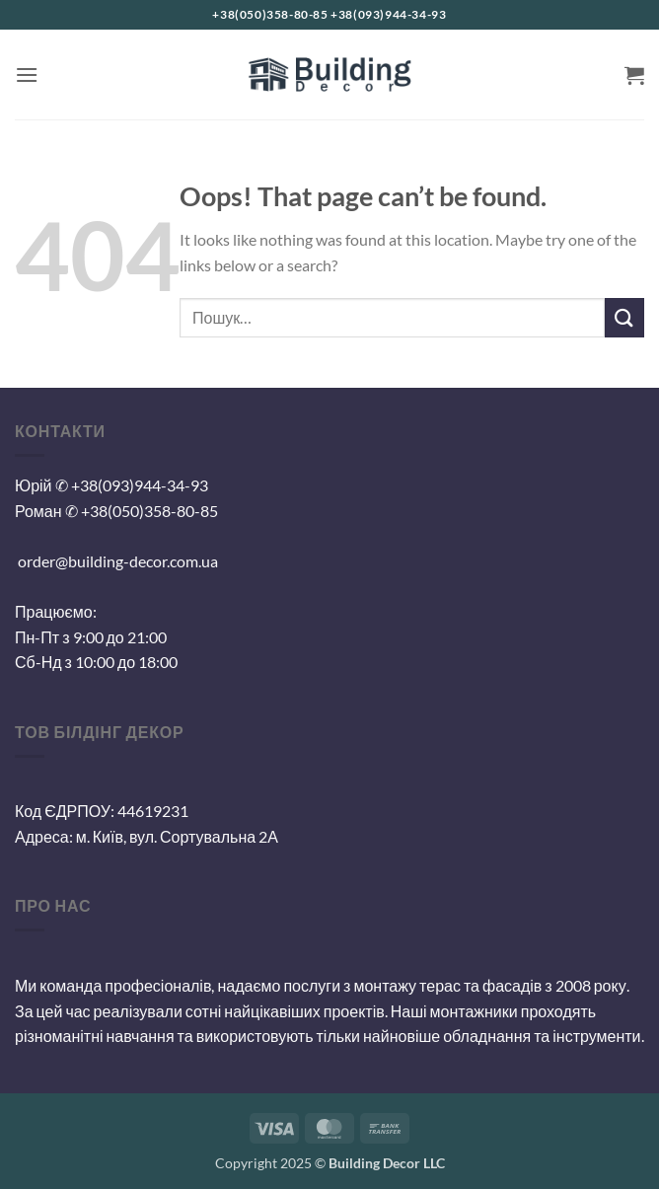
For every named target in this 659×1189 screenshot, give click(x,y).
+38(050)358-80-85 (149, 510)
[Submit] (624, 317)
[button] (26, 74)
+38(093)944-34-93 (139, 485)
